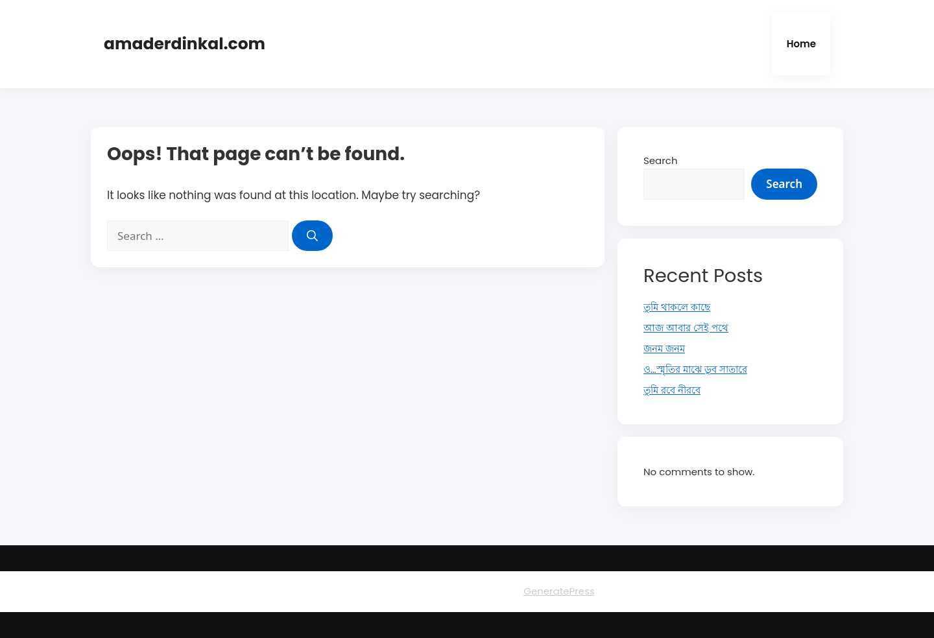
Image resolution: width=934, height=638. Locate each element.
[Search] (312, 236)
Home (801, 44)
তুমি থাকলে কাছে (676, 307)
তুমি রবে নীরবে (671, 390)
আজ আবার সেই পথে (685, 328)
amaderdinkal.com (184, 43)
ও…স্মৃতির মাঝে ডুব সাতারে (695, 369)
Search (660, 160)
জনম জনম (664, 348)
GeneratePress (559, 591)
